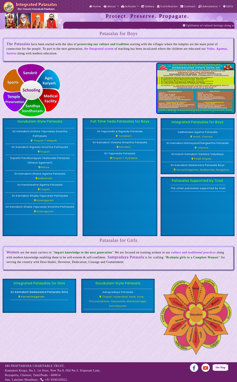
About (110, 6)
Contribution (167, 6)
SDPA (228, 6)
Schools (129, 6)
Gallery (147, 6)
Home (95, 6)
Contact (188, 6)
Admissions (208, 6)
